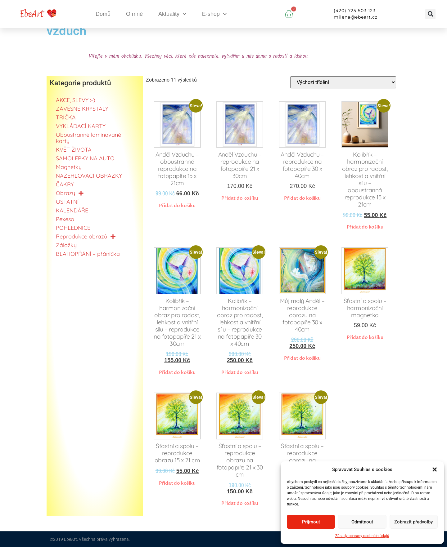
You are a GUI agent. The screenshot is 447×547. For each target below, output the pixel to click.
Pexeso (65, 219)
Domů (103, 14)
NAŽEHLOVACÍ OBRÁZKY (89, 175)
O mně (134, 14)
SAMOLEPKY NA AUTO (85, 158)
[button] (434, 469)
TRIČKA (66, 117)
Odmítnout (362, 522)
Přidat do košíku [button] (177, 205)
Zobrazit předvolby (413, 522)
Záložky (66, 245)
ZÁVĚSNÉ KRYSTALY (82, 108)
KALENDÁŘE (72, 210)
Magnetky (69, 167)
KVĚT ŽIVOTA (74, 149)
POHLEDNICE (73, 227)
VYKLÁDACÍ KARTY (81, 126)
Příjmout (311, 522)
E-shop (214, 14)
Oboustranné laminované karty (88, 138)
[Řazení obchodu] (343, 82)
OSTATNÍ (67, 201)
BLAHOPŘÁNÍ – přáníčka (88, 253)
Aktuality (172, 14)
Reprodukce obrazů (86, 236)
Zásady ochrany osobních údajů (362, 536)
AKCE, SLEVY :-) (75, 100)
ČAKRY (65, 184)
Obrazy (70, 193)
